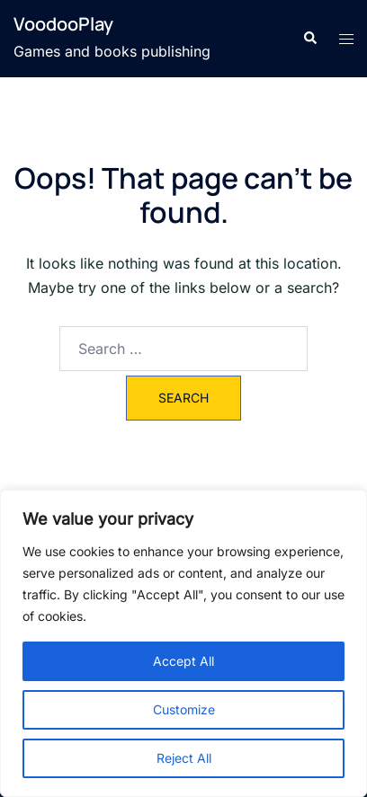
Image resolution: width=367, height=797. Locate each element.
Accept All (183, 661)
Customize (184, 709)
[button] (309, 38)
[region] (183, 643)
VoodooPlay (63, 24)
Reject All (184, 758)
